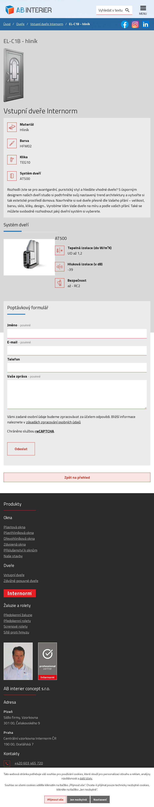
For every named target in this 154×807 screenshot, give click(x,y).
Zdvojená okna (15, 544)
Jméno (19, 325)
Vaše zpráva (24, 376)
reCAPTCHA (44, 431)
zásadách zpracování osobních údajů (53, 422)
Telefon (13, 359)
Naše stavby (13, 556)
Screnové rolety (16, 626)
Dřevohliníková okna (19, 538)
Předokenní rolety (17, 620)
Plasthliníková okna (19, 532)
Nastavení (100, 799)
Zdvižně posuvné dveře (21, 580)
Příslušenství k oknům (20, 550)
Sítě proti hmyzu (16, 632)
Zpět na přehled (77, 477)
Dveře (20, 24)
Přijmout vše (55, 799)
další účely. (86, 778)
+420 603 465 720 (28, 763)
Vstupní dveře (14, 575)
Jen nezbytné (78, 799)
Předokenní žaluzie (18, 615)
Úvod (6, 24)
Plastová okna (14, 527)
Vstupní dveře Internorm (46, 24)
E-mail (19, 342)
